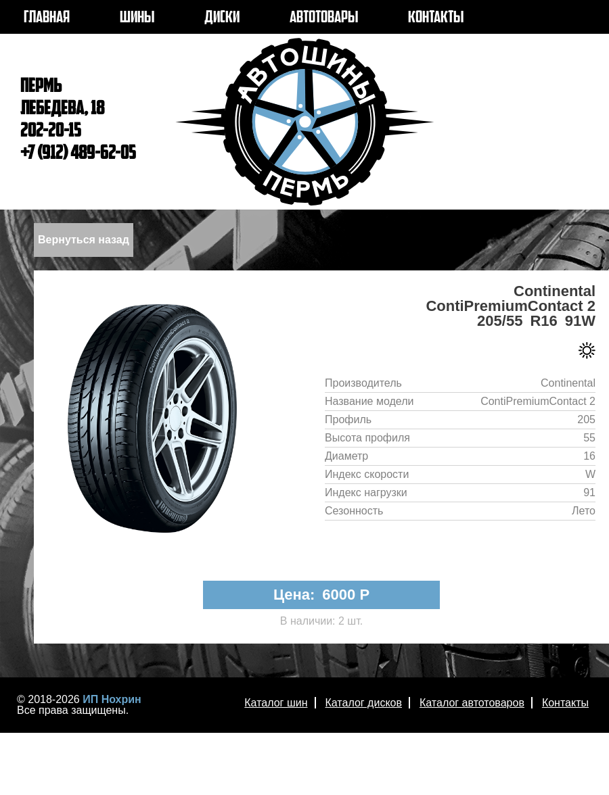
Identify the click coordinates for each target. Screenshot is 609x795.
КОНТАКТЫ (436, 18)
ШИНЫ (137, 18)
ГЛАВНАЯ (47, 18)
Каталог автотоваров (472, 702)
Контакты (565, 702)
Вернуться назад (83, 239)
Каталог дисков (363, 702)
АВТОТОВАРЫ (324, 18)
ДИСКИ (222, 18)
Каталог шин (275, 702)
